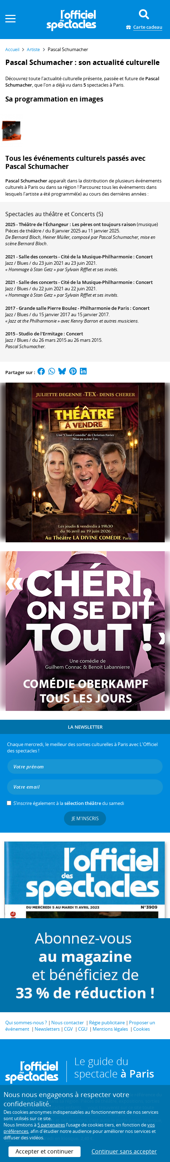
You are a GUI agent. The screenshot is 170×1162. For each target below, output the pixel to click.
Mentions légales (110, 1029)
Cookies (141, 1029)
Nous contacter (67, 1022)
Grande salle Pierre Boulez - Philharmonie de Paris (74, 308)
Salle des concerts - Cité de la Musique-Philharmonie (75, 256)
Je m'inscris (85, 818)
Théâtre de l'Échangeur (44, 224)
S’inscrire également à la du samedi (68, 803)
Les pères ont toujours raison (104, 224)
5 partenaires (51, 1125)
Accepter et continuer (45, 1151)
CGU (82, 1029)
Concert (144, 256)
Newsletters (47, 1029)
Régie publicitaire (107, 1022)
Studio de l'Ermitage (41, 333)
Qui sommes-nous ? (26, 1022)
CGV (68, 1029)
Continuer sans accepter (124, 1151)
